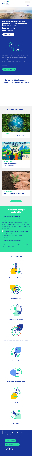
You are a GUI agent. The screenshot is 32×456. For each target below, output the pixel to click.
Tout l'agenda (16, 201)
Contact (7, 434)
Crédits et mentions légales (17, 434)
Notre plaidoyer (8, 34)
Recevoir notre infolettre (12, 444)
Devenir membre (10, 440)
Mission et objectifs (9, 69)
